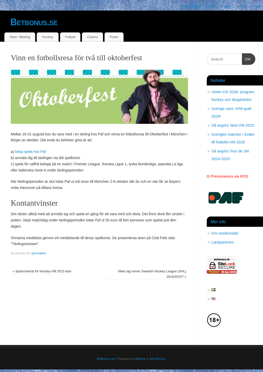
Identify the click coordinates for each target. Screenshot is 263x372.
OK (246, 58)
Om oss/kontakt (224, 233)
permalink (39, 253)
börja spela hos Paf (30, 152)
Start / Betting (191, 6)
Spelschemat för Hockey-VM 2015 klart (42, 271)
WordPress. (157, 359)
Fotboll (227, 6)
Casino (242, 6)
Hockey (211, 6)
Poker (256, 6)
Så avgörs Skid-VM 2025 (232, 125)
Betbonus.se (34, 22)
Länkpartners (222, 242)
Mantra (140, 359)
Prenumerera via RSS (229, 176)
